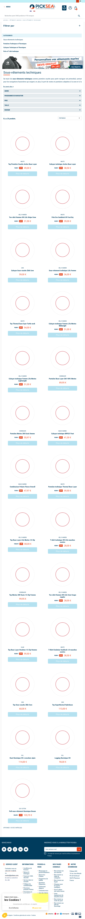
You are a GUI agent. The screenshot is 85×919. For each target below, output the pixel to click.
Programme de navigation (13, 95)
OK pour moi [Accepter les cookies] (36, 908)
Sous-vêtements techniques (13, 39)
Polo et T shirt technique (11, 51)
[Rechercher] (42, 15)
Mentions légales (8, 915)
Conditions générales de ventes (22, 915)
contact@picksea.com (11, 875)
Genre (6, 91)
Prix (6, 100)
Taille (6, 105)
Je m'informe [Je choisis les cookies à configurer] (14, 908)
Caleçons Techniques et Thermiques (14, 47)
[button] (4, 915)
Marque (7, 109)
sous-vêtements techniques (22, 78)
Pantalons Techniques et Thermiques (14, 43)
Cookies (33, 915)
